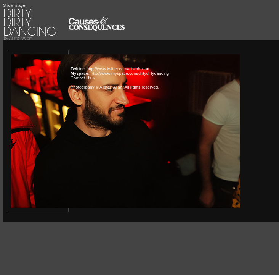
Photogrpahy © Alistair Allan (96, 87)
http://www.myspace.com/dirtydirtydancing (130, 73)
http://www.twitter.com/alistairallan (118, 68)
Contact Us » (83, 78)
